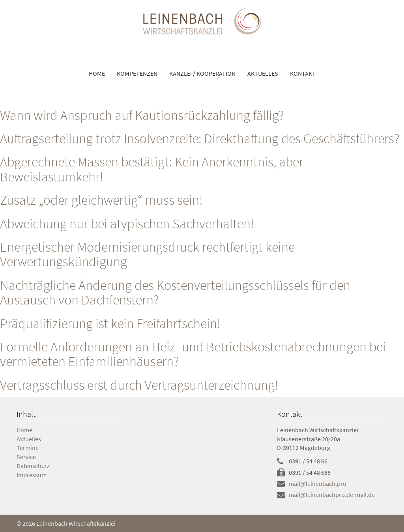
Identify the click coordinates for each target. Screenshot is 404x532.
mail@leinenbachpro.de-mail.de (332, 494)
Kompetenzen (137, 73)
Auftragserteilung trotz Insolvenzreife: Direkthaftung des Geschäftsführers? (200, 138)
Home (97, 73)
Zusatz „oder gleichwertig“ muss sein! (101, 200)
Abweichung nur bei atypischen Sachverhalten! (127, 223)
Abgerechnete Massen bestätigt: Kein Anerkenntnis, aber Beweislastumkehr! (151, 169)
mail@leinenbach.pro (317, 483)
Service (26, 457)
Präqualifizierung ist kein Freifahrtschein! (110, 323)
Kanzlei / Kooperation (202, 73)
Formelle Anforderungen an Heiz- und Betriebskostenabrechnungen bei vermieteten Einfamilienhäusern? (193, 354)
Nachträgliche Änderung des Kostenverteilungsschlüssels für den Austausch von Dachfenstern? (175, 292)
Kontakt (303, 73)
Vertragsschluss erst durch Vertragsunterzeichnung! (139, 385)
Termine (28, 448)
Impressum (32, 475)
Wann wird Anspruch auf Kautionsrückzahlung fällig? (142, 115)
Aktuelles (262, 73)
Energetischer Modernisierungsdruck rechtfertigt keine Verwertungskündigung (147, 254)
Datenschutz (33, 466)
